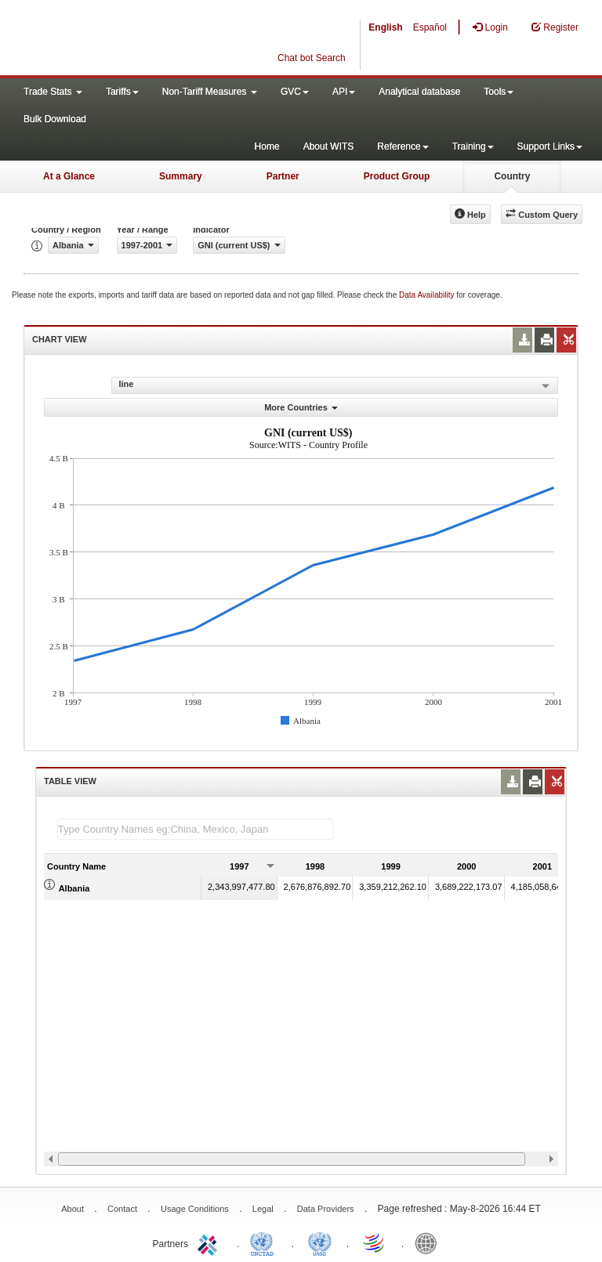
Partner (283, 176)
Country (512, 176)
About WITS (328, 146)
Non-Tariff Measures (209, 91)
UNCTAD (265, 1242)
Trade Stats (53, 91)
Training (473, 146)
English (385, 27)
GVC (295, 91)
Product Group (397, 176)
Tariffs (122, 91)
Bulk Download (55, 119)
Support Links (549, 146)
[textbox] (195, 829)
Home (267, 146)
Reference (402, 146)
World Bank (429, 1242)
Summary (180, 176)
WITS (157, 39)
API (343, 91)
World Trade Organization (374, 1242)
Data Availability (427, 295)
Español (430, 27)
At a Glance (69, 176)
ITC (210, 1242)
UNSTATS (319, 1242)
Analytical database (419, 91)
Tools (498, 91)
